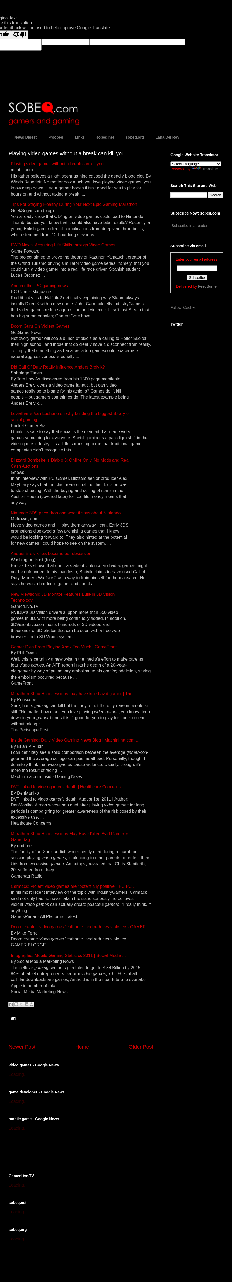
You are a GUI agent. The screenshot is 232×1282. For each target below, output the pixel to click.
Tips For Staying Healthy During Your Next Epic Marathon (74, 204)
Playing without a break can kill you (57, 164)
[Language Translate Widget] (195, 163)
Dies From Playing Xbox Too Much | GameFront (64, 647)
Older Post (141, 1047)
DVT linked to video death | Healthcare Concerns (66, 787)
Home (82, 1047)
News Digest (25, 137)
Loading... (18, 1074)
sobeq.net (105, 137)
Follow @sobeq (183, 307)
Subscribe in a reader (189, 225)
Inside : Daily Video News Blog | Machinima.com (75, 740)
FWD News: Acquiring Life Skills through (63, 245)
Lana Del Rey (167, 137)
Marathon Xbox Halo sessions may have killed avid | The (74, 693)
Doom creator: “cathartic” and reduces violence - (81, 927)
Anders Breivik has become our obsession (51, 553)
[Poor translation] (19, 34)
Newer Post (22, 1047)
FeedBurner (208, 286)
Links (80, 137)
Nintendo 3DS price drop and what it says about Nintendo (66, 513)
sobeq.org (135, 137)
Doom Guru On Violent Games (40, 326)
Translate (205, 169)
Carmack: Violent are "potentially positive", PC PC (74, 886)
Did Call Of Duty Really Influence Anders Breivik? (58, 367)
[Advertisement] (72, 1151)
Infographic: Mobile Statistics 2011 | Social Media (68, 955)
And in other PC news (39, 285)
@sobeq (55, 137)
